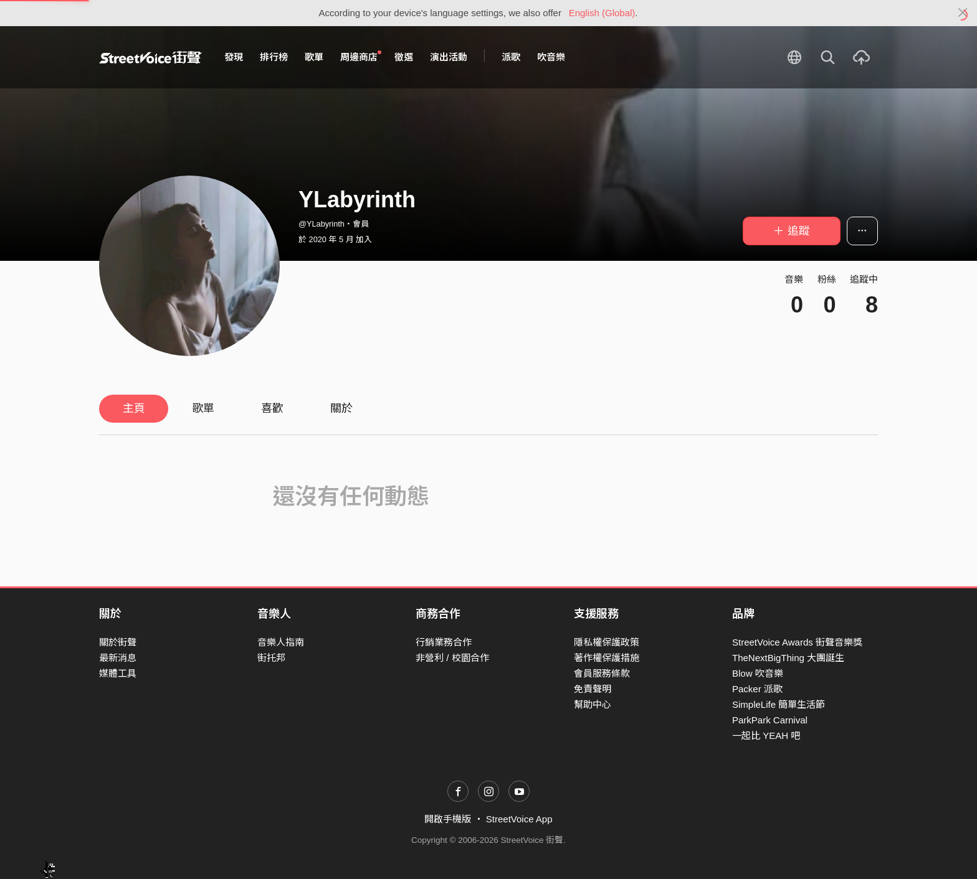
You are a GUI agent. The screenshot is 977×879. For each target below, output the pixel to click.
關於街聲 (117, 642)
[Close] (963, 13)
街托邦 (271, 657)
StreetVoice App (519, 819)
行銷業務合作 (444, 642)
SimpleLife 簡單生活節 (778, 704)
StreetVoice (150, 57)
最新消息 (117, 657)
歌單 (314, 57)
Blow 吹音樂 (757, 673)
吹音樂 (551, 57)
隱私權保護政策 (606, 642)
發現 (233, 57)
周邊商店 (360, 56)
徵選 (403, 57)
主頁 (134, 408)
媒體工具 (117, 673)
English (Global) (602, 12)
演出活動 (448, 57)
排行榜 (274, 57)
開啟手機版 (447, 819)
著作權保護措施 (606, 657)
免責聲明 (592, 689)
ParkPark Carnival (770, 720)
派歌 (511, 57)
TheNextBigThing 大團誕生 (788, 657)
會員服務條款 (602, 673)
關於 (341, 408)
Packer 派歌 (757, 689)
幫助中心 (592, 704)
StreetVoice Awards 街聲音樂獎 (797, 642)
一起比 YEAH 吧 (766, 735)
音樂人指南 (280, 642)
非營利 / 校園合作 (452, 657)
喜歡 (272, 408)
